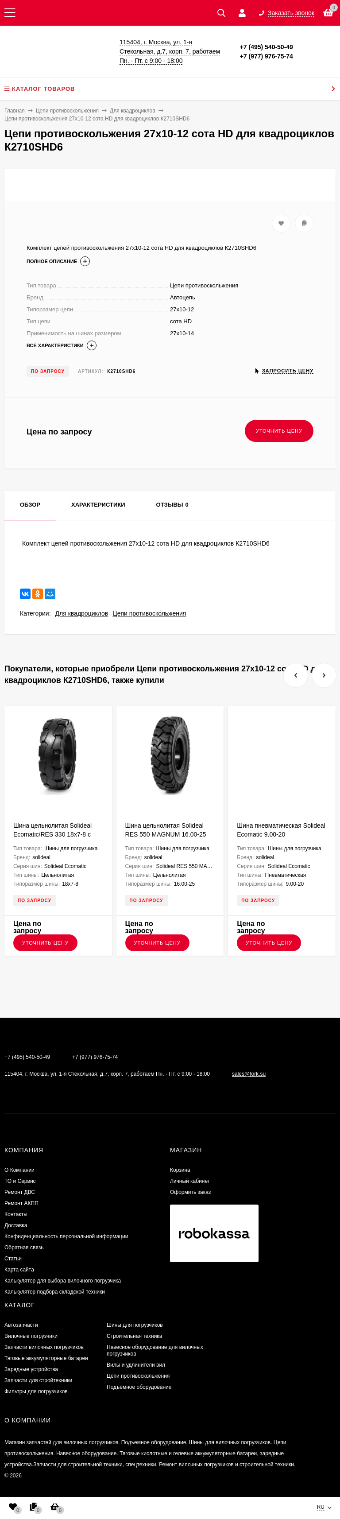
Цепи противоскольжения (149, 613)
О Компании (19, 1170)
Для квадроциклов (81, 613)
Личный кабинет (190, 1181)
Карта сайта (19, 1270)
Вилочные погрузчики (31, 1336)
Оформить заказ (190, 1192)
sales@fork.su (249, 1074)
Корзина (180, 1170)
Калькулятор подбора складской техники (54, 1292)
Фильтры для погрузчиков (36, 1391)
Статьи (13, 1259)
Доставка (15, 1225)
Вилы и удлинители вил (136, 1365)
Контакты (15, 1214)
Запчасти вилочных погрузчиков (44, 1347)
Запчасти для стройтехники (38, 1380)
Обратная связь (23, 1247)
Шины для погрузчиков (135, 1325)
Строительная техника (134, 1336)
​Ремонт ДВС (19, 1192)
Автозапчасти (21, 1325)
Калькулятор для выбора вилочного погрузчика (62, 1281)
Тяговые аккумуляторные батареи (46, 1358)
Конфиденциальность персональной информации (66, 1236)
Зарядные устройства (31, 1369)
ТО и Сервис (20, 1181)
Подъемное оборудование (139, 1387)
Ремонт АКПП (21, 1203)
